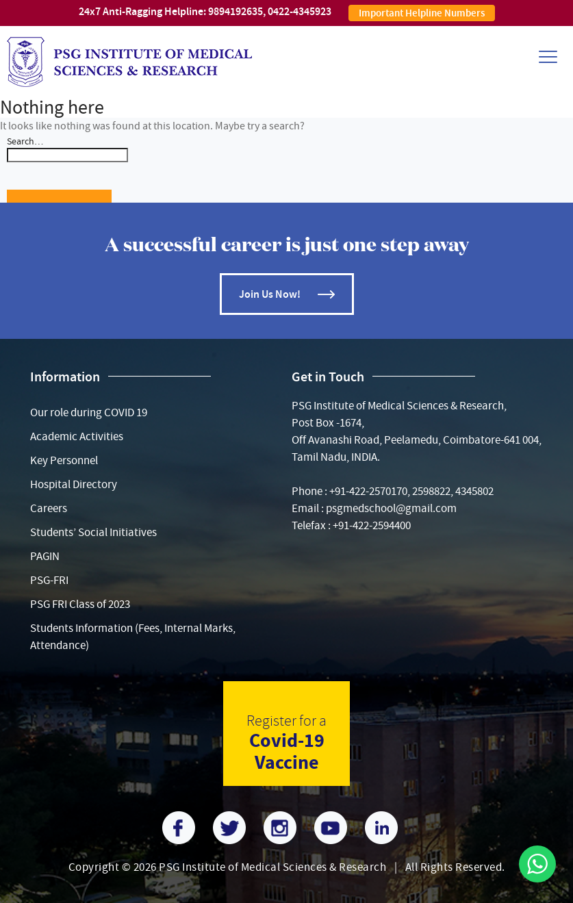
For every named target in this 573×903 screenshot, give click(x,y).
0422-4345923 (299, 11)
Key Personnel (64, 460)
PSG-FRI (49, 580)
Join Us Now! (270, 294)
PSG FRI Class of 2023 (80, 604)
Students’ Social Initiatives (93, 532)
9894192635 (235, 11)
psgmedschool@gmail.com (391, 508)
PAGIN (45, 556)
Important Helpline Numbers (422, 13)
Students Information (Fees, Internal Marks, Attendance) (132, 636)
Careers (48, 508)
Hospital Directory (73, 484)
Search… (25, 141)
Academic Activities (76, 436)
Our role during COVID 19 (88, 412)
